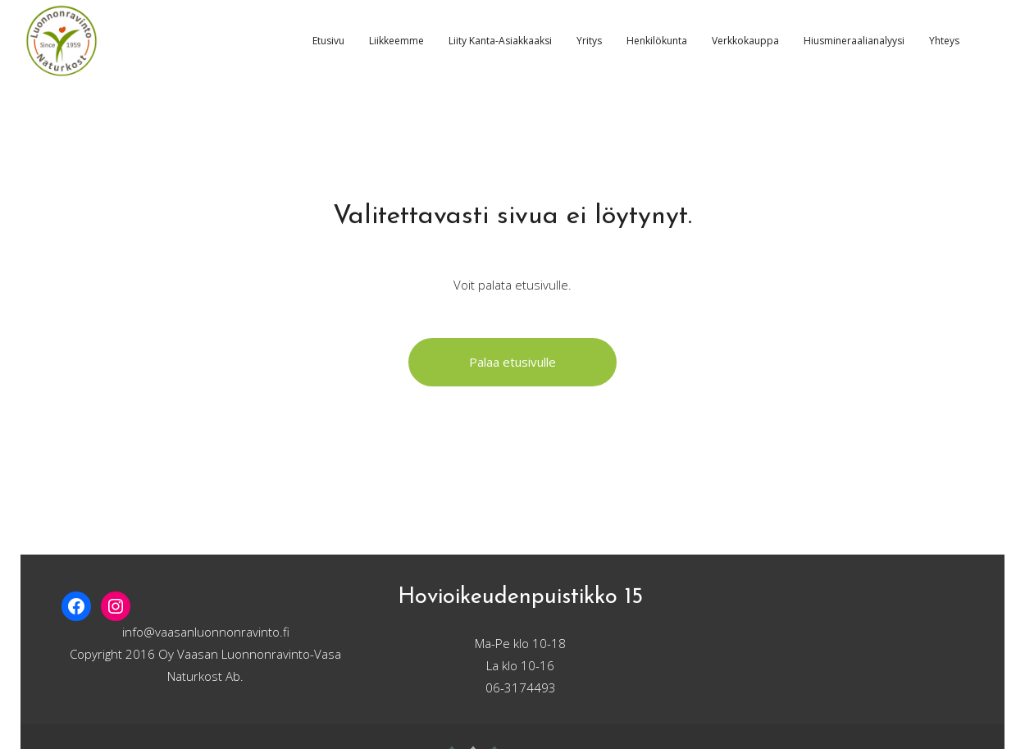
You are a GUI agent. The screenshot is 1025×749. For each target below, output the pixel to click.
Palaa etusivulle (512, 362)
